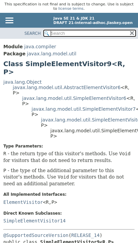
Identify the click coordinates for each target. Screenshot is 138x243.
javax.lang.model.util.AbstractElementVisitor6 (67, 87)
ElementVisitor (23, 202)
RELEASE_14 (85, 235)
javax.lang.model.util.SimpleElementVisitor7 (84, 109)
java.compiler (40, 46)
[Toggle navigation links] (9, 21)
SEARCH (33, 33)
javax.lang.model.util (51, 53)
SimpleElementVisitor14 (34, 220)
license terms (71, 8)
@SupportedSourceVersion (35, 235)
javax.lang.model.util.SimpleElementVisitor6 (74, 98)
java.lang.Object (22, 82)
